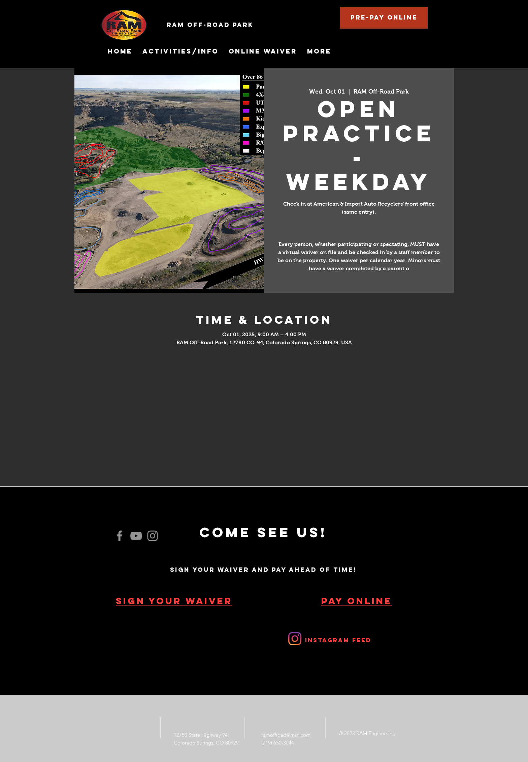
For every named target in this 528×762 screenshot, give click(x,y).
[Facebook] (119, 536)
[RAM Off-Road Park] (247, 25)
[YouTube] (136, 536)
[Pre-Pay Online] (384, 18)
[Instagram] (152, 536)
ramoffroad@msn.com (285, 735)
